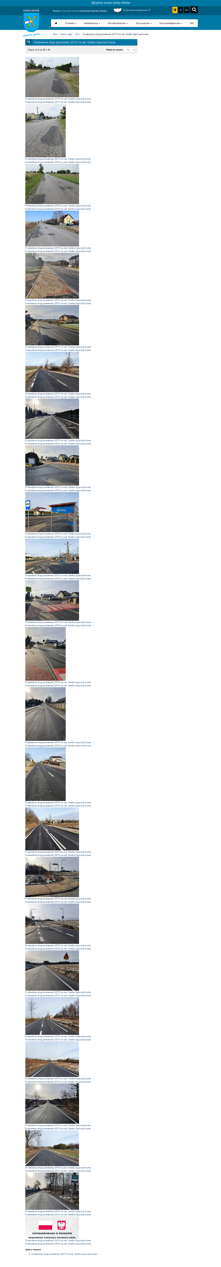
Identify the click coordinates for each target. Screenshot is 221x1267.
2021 (77, 35)
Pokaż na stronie (114, 50)
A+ (186, 10)
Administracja (92, 23)
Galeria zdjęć (66, 35)
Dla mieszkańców (118, 23)
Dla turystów (144, 23)
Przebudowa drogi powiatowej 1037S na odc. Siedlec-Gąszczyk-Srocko (64, 1254)
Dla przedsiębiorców (170, 23)
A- (180, 10)
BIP (192, 23)
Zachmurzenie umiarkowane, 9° (131, 10)
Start (55, 35)
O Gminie (70, 23)
